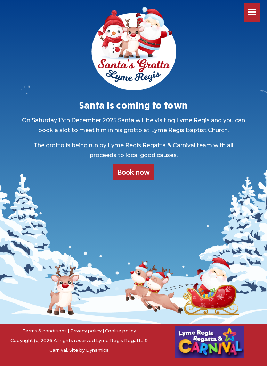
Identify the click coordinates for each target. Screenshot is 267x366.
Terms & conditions (45, 330)
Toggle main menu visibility (254, 15)
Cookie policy (120, 330)
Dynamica (97, 350)
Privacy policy (86, 330)
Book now (133, 171)
